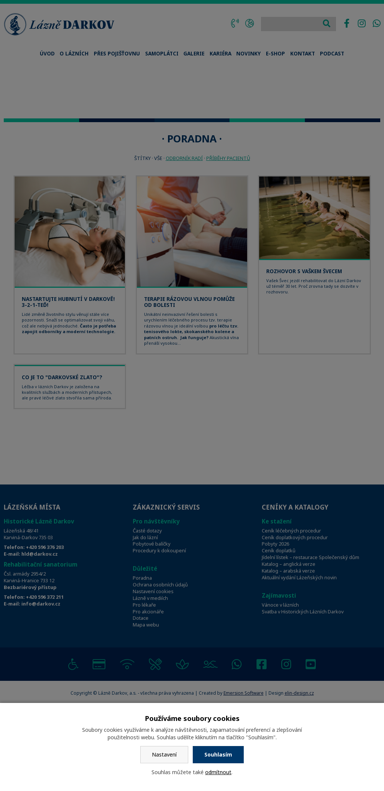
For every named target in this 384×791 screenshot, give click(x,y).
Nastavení (164, 754)
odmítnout (218, 772)
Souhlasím (218, 754)
